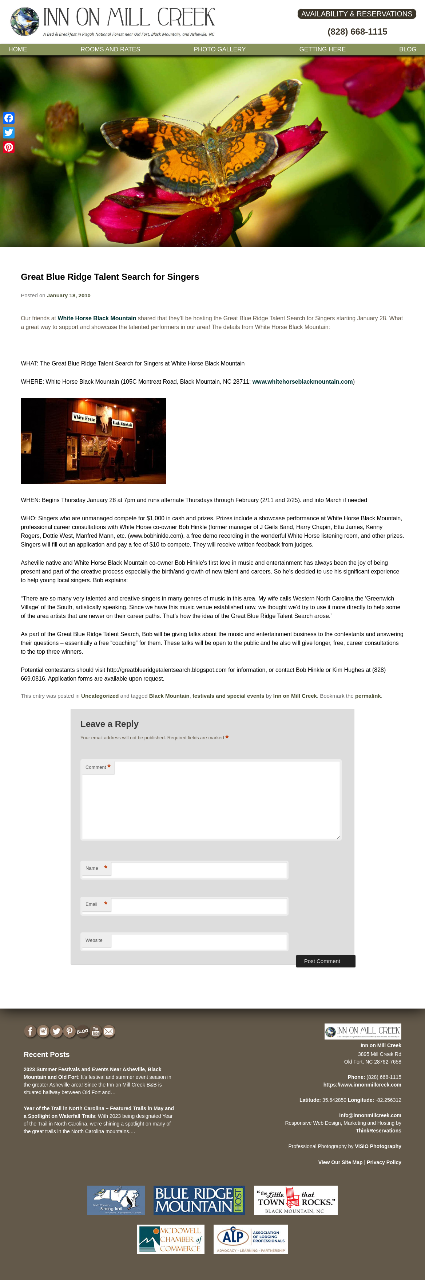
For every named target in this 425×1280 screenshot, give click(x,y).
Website (94, 940)
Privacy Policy (384, 1162)
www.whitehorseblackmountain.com (303, 382)
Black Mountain (169, 696)
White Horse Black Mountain (97, 318)
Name (96, 868)
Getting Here (322, 49)
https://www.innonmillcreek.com (362, 1085)
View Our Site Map (340, 1162)
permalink (368, 696)
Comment (98, 767)
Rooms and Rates (110, 49)
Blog (407, 49)
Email (96, 904)
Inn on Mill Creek (295, 696)
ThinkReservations (378, 1131)
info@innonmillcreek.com (370, 1115)
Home (17, 49)
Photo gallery (220, 49)
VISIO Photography (378, 1146)
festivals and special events (228, 696)
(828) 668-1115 (358, 31)
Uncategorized (100, 696)
